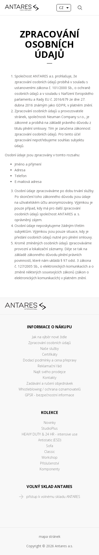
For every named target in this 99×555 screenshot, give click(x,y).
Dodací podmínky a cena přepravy (49, 360)
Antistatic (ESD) (49, 440)
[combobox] (64, 7)
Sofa (49, 445)
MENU (90, 7)
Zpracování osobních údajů (49, 342)
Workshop (49, 457)
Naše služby (49, 348)
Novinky (50, 422)
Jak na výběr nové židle (49, 337)
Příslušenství (49, 463)
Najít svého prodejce (50, 371)
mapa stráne (49, 536)
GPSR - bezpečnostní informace (49, 395)
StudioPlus (49, 428)
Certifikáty (49, 354)
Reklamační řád (50, 366)
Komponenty (50, 469)
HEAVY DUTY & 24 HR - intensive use (50, 434)
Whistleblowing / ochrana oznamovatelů (50, 389)
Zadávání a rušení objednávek (49, 383)
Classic (49, 451)
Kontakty (49, 377)
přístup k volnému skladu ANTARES (53, 496)
